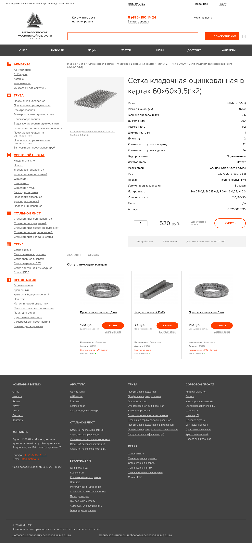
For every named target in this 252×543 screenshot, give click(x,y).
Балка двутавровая (197, 424)
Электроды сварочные (83, 510)
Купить (230, 223)
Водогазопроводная (139, 410)
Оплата (93, 255)
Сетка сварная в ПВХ (140, 467)
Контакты (228, 50)
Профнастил (80, 460)
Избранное (201, 4)
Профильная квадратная (142, 391)
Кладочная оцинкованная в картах (135, 63)
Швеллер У (192, 410)
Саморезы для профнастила (86, 505)
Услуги (126, 50)
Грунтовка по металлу (82, 501)
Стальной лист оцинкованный (87, 430)
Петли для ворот (79, 496)
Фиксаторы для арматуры (84, 410)
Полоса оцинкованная (198, 439)
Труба (132, 384)
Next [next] (240, 316)
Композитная (77, 405)
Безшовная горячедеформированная (149, 420)
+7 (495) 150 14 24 (36, 455)
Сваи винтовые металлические (88, 491)
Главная (71, 63)
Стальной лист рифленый (84, 434)
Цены (160, 50)
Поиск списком (224, 36)
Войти (223, 4)
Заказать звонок (138, 21)
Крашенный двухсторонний (85, 477)
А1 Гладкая (76, 396)
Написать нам (136, 4)
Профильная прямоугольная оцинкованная (153, 429)
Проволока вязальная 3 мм (206, 312)
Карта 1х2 (163, 63)
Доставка (194, 50)
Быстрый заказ (145, 241)
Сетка (82, 63)
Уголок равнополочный (199, 401)
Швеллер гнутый (195, 420)
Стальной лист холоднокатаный (88, 448)
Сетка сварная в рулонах (142, 458)
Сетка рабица (136, 453)
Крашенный (77, 472)
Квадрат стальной (196, 391)
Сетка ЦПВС (135, 477)
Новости (57, 50)
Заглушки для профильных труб (146, 434)
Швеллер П (192, 415)
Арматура (77, 384)
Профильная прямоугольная (144, 396)
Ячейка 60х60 (178, 63)
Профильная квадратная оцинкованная (151, 424)
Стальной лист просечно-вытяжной (90, 439)
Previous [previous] (72, 316)
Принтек (75, 482)
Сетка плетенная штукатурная (145, 472)
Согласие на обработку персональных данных (41, 535)
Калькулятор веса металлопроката (83, 19)
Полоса (190, 396)
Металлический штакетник (85, 486)
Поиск (192, 36)
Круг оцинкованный (197, 434)
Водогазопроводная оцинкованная (148, 415)
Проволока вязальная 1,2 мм (98, 312)
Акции (91, 50)
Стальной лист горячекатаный (87, 444)
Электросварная (137, 401)
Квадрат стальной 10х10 (149, 312)
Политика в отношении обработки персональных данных (135, 535)
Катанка (75, 401)
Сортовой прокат (200, 384)
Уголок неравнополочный (200, 405)
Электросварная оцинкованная (146, 405)
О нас (23, 50)
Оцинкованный (79, 468)
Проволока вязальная (198, 429)
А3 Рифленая (77, 391)
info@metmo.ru (30, 459)
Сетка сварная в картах (101, 63)
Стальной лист (82, 422)
